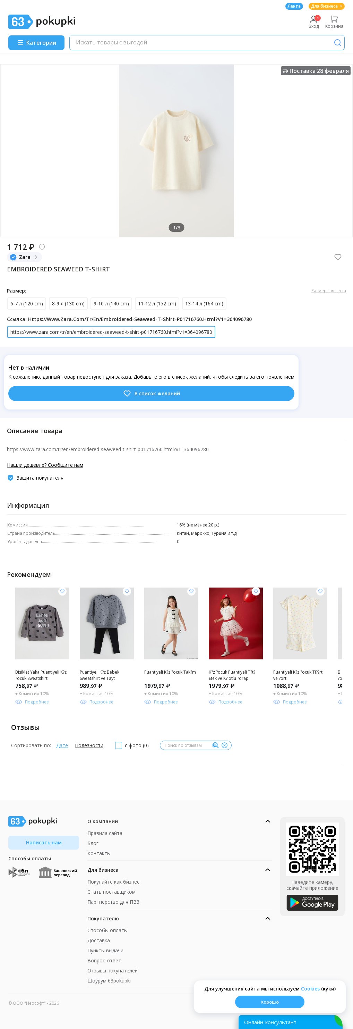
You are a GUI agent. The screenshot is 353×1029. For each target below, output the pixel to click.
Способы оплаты (107, 930)
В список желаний (151, 393)
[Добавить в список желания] (62, 591)
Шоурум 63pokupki (109, 980)
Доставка (98, 940)
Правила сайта (104, 833)
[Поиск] (338, 42)
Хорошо (270, 1002)
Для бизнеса (326, 6)
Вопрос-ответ (104, 960)
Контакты (99, 853)
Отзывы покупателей (112, 970)
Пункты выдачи (105, 950)
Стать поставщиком (111, 891)
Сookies (310, 988)
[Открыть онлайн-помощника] (291, 1022)
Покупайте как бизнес (113, 881)
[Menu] (36, 42)
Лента (294, 6)
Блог (92, 843)
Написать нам (44, 842)
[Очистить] (224, 745)
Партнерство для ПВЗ (113, 902)
